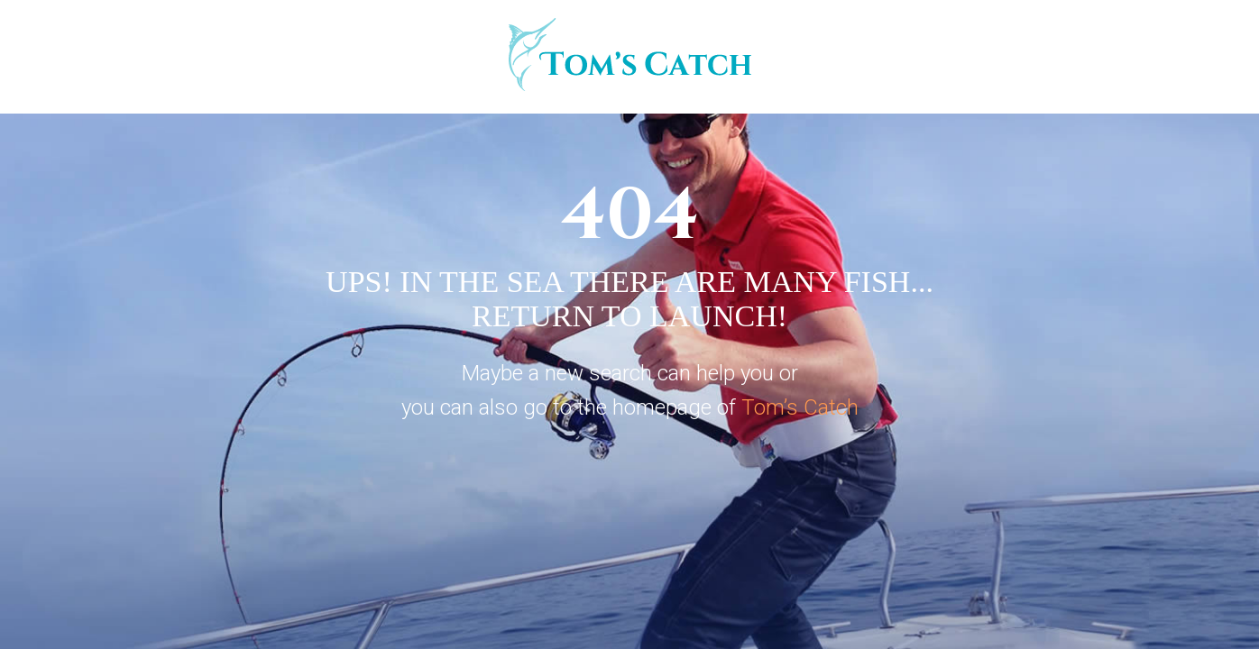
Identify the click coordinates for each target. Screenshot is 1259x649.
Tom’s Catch (800, 407)
